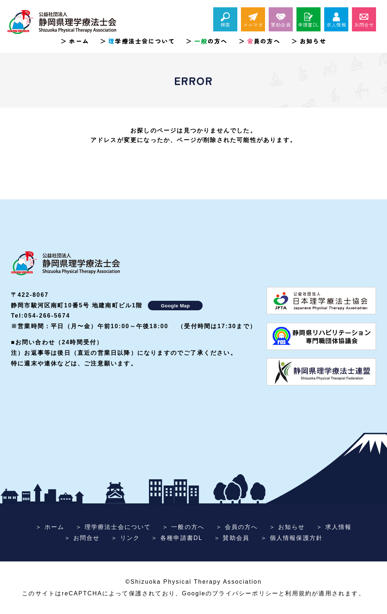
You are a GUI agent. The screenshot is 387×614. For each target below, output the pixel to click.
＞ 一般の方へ (183, 527)
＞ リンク (125, 538)
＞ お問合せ (82, 538)
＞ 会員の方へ (237, 527)
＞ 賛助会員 (232, 538)
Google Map (175, 305)
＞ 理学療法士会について (113, 527)
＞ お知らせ (287, 527)
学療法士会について (141, 41)
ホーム (79, 41)
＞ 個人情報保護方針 (292, 538)
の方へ (210, 41)
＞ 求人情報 (334, 527)
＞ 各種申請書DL (177, 538)
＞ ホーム (49, 527)
